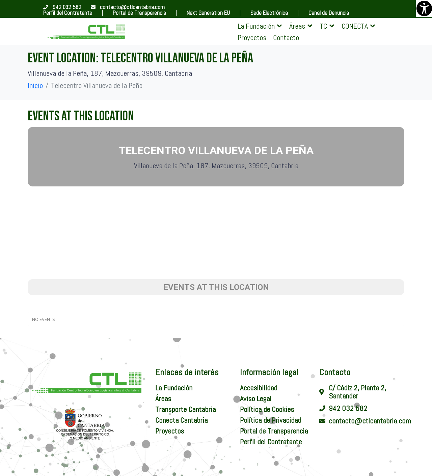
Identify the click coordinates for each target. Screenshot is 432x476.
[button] (260, 26)
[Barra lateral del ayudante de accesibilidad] (424, 8)
